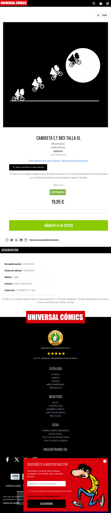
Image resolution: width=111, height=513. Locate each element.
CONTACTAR (55, 405)
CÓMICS (55, 374)
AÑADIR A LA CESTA (58, 225)
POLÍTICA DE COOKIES (56, 440)
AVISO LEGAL (55, 434)
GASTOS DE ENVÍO (55, 412)
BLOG (55, 402)
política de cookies (11, 503)
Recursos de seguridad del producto (44, 240)
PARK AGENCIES (58, 144)
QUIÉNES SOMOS (55, 409)
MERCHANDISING (55, 384)
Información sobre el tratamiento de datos (44, 496)
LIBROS (55, 377)
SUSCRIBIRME (46, 504)
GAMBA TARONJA (58, 147)
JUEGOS (55, 381)
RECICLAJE (55, 416)
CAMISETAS (58, 151)
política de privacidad (63, 491)
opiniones (56, 358)
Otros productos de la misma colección (44, 161)
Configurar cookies (13, 485)
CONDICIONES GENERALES (55, 430)
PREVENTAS (55, 387)
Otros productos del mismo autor (74, 161)
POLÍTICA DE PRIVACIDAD (55, 437)
